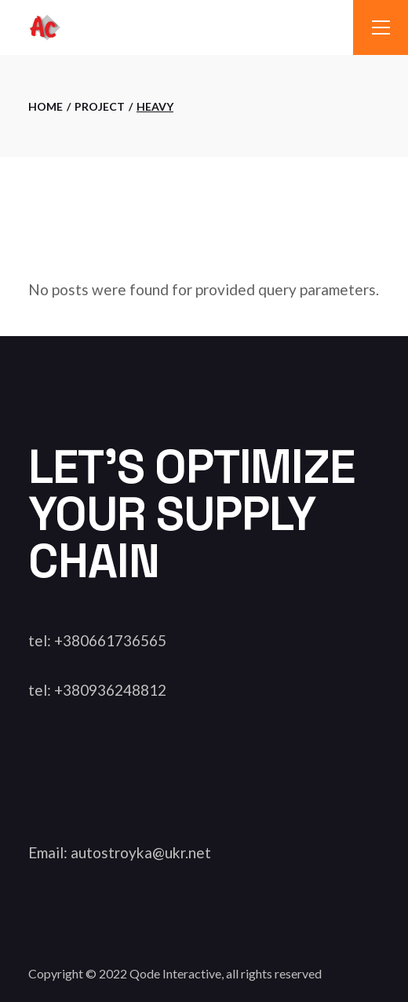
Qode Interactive (175, 973)
